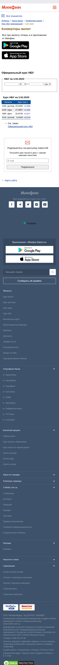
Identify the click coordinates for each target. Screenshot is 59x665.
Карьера (7, 510)
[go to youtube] (45, 204)
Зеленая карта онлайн (13, 572)
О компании (8, 493)
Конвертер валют (11, 347)
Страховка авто (10, 589)
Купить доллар (9, 453)
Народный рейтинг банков (15, 358)
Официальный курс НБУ (20, 126)
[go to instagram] (36, 204)
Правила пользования (13, 521)
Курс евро (7, 308)
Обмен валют (9, 436)
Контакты (7, 499)
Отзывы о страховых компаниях (17, 577)
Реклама (7, 549)
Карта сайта (11, 180)
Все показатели (14, 16)
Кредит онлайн (10, 353)
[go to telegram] (20, 204)
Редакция (7, 505)
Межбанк (7, 330)
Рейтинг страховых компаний (16, 583)
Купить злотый (9, 464)
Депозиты (7, 336)
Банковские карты (11, 319)
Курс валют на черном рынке (16, 447)
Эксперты (7, 516)
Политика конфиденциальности (17, 527)
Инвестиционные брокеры (15, 325)
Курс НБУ (7, 314)
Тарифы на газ (9, 342)
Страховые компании (12, 594)
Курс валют (8, 297)
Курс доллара (9, 302)
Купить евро (8, 459)
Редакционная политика (14, 533)
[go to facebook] (12, 204)
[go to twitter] (28, 204)
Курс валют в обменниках (14, 442)
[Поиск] (53, 272)
